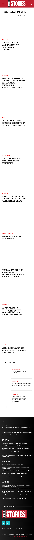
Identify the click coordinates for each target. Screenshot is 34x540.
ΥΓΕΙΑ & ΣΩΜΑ (5, 304)
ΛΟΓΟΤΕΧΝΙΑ (5, 193)
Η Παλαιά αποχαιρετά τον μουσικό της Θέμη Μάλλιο (12, 464)
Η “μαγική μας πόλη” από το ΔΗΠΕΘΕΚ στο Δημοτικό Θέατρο (14, 498)
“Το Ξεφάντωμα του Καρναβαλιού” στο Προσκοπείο (11, 160)
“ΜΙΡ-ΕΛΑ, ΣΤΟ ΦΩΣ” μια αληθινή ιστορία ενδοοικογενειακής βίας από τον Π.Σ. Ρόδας (13, 273)
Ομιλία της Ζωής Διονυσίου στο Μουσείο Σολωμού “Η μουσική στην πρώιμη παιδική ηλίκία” (22, 385)
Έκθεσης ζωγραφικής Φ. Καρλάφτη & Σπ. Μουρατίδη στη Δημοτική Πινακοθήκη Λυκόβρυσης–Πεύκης (14, 82)
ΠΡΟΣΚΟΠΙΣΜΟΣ (6, 155)
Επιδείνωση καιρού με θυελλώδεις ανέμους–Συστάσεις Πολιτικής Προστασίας (19, 399)
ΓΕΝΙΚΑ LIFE (5, 39)
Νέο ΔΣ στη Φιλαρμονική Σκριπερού (19, 372)
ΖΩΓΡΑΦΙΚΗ (5, 75)
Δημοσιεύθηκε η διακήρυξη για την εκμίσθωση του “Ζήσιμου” (10, 46)
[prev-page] (3, 407)
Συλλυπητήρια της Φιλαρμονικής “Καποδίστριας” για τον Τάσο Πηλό (16, 470)
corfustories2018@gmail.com (19, 536)
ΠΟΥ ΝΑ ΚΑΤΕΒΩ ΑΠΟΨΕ (8, 233)
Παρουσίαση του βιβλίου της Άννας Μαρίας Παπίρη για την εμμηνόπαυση (14, 198)
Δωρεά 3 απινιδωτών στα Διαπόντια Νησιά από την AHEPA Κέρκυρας (14, 350)
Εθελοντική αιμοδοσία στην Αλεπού (13, 237)
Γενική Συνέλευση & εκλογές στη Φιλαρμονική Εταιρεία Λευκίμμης (15, 476)
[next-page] (5, 407)
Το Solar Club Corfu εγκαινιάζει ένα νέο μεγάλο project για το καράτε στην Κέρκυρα (12, 311)
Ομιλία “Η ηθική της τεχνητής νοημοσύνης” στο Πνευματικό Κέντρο (13, 122)
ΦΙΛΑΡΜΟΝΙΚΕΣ (16, 369)
